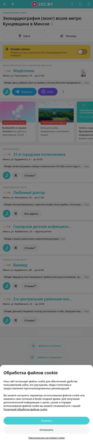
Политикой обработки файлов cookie (25, 409)
